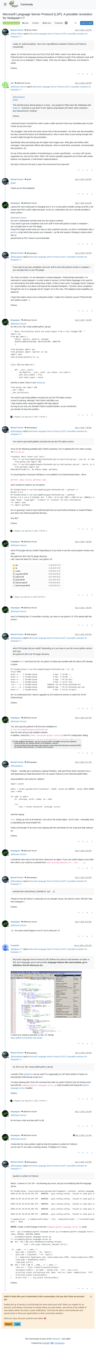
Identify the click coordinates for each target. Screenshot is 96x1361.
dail (12, 83)
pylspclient (28, 1074)
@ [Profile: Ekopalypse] (19, 97)
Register (8, 1324)
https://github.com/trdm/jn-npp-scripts (26, 1038)
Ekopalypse (15, 203)
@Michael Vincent (22, 83)
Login (17, 1324)
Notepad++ (56, 1339)
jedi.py (15, 232)
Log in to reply (86, 23)
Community (27, 4)
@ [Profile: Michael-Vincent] (18, 87)
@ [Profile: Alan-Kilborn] (17, 34)
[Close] (91, 1296)
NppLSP (16, 108)
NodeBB (45, 1343)
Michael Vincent (17, 30)
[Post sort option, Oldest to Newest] (75, 23)
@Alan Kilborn (31, 30)
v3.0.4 (22, 661)
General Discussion (11, 23)
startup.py (41, 382)
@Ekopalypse (31, 253)
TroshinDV (15, 946)
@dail (28, 179)
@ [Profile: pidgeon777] (17, 949)
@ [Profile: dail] (15, 100)
